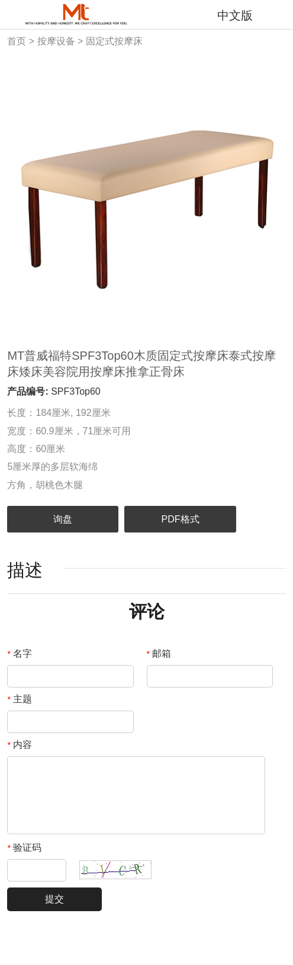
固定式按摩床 (114, 41)
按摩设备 (56, 41)
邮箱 (159, 653)
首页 (16, 41)
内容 (19, 745)
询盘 (62, 519)
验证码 (24, 848)
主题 (19, 699)
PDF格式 (180, 519)
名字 (19, 653)
